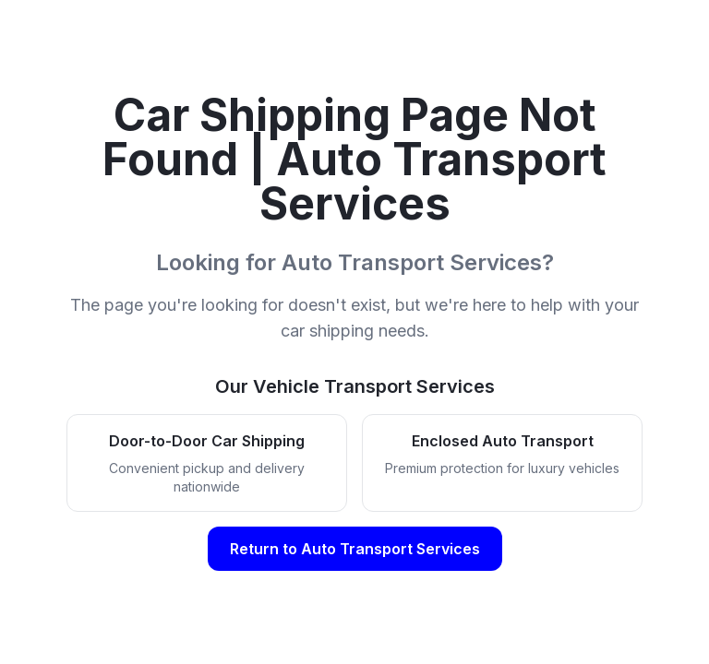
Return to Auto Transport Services (355, 549)
